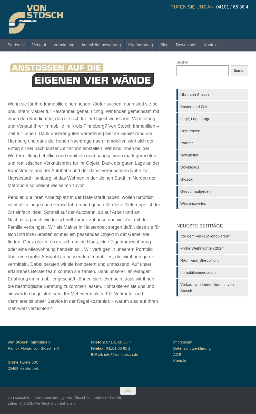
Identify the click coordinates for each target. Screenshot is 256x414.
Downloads (186, 45)
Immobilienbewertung (101, 45)
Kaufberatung (140, 45)
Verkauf (39, 45)
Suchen (183, 62)
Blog (164, 45)
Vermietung (64, 45)
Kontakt (211, 45)
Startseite (16, 45)
